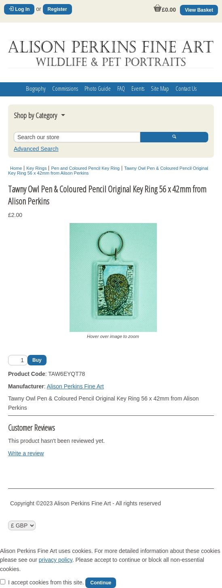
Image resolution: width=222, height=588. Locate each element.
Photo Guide (98, 88)
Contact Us (186, 88)
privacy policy (55, 560)
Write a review (26, 453)
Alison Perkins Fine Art (75, 386)
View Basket (199, 10)
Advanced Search (36, 149)
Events (137, 88)
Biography (36, 88)
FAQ (121, 88)
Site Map (160, 88)
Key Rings (36, 168)
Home (16, 168)
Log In (19, 9)
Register (57, 9)
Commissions (65, 88)
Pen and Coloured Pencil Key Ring (85, 168)
